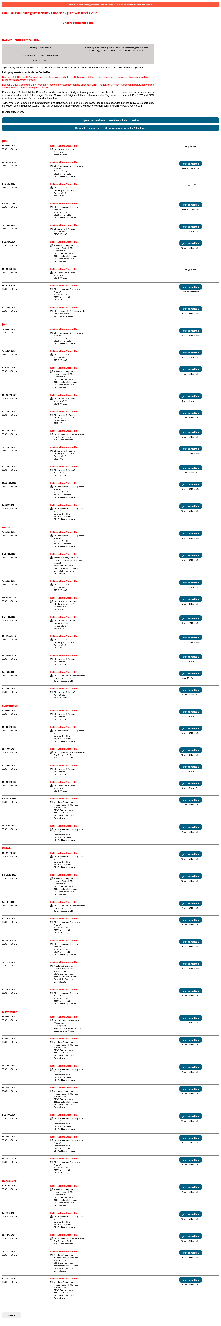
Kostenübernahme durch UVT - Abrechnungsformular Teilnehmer (110, 128)
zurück (11, 1315)
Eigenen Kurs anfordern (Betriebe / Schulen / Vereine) (110, 120)
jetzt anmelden (190, 163)
